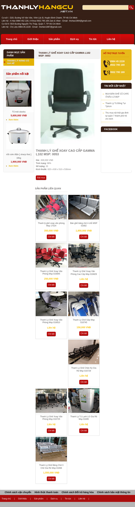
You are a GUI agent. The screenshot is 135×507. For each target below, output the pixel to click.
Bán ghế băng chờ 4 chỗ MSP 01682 (83, 224)
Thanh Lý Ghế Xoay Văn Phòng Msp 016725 (51, 417)
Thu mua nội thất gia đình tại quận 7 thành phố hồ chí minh (117, 116)
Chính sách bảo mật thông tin (113, 492)
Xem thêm (13, 120)
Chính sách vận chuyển (18, 492)
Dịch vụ (74, 39)
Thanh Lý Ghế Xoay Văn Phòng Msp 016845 (51, 272)
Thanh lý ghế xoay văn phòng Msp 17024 (51, 224)
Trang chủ (11, 39)
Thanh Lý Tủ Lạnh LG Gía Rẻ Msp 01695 (83, 417)
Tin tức (93, 39)
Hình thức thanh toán (46, 492)
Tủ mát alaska (19, 112)
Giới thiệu (32, 39)
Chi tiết (51, 237)
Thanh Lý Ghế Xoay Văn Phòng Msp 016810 (51, 321)
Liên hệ (111, 39)
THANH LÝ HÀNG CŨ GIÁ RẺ (18, 62)
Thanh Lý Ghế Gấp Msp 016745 (84, 321)
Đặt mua (41, 177)
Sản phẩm (54, 39)
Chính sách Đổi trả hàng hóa (78, 492)
